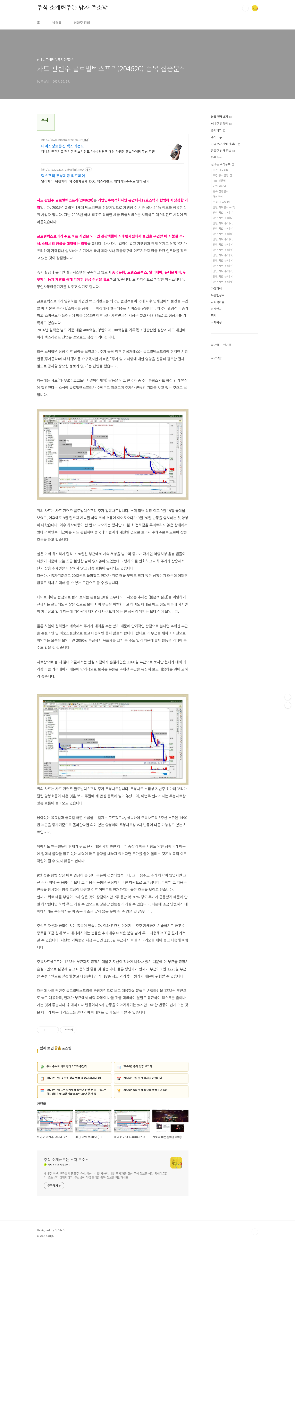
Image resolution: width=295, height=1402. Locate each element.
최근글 (215, 345)
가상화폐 (216, 288)
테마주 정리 (82, 22)
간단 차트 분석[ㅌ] (223, 271)
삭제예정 (216, 322)
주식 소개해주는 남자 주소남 (72, 8)
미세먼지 (216, 309)
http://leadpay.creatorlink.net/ (62, 169)
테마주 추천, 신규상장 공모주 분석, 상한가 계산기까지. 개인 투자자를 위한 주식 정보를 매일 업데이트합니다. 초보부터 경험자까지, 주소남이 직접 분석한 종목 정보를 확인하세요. (107, 1332)
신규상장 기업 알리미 (225, 144)
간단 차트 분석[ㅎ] (223, 282)
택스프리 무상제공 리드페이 (63, 175)
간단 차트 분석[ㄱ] (223, 212)
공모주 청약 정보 (223, 150)
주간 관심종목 (220, 170)
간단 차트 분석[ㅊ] (223, 260)
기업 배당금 (219, 186)
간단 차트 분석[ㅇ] (223, 250)
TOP (255, 1388)
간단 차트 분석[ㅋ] (223, 266)
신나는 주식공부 (222, 164)
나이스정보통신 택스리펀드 (62, 145)
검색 (245, 8)
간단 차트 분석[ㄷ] (223, 223)
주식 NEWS (221, 202)
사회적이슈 (217, 302)
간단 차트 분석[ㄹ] (223, 228)
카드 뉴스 (216, 157)
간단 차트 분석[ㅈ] (223, 255)
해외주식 (218, 196)
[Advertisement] (112, 922)
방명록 (56, 22)
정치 (213, 315)
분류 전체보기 (221, 116)
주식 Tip (216, 137)
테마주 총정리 (221, 123)
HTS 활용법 (219, 180)
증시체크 (218, 130)
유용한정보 (217, 295)
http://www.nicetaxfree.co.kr (61, 140)
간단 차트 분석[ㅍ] (223, 276)
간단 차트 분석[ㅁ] (223, 234)
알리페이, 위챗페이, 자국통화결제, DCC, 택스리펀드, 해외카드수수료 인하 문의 (95, 181)
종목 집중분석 (220, 191)
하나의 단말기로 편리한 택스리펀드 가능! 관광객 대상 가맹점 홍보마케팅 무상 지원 (98, 151)
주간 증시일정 (222, 175)
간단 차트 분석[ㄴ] (223, 218)
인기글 (227, 345)
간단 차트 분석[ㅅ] (223, 244)
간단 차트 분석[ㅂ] (223, 239)
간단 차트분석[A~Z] (224, 207)
